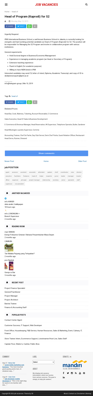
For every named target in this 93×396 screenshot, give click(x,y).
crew (72, 172)
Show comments (46, 153)
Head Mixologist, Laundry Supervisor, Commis (22, 130)
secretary (56, 180)
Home (46, 161)
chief (56, 172)
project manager (34, 180)
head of (34, 176)
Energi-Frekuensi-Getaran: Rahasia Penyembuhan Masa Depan (29, 235)
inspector (49, 176)
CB (32, 393)
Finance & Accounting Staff (16, 307)
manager (71, 176)
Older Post (82, 161)
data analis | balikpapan (14, 204)
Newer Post (9, 161)
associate (32, 172)
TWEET (21, 26)
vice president (19, 184)
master (78, 176)
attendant (41, 172)
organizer (15, 180)
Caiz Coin (12, 377)
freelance (26, 176)
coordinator (64, 172)
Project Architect (11, 300)
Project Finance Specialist (15, 288)
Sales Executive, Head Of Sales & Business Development (26, 119)
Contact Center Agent (13, 320)
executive (9, 176)
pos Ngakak (9, 260)
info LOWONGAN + (12, 214)
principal (23, 180)
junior (56, 176)
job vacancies (46, 4)
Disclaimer (81, 393)
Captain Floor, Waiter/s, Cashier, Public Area (22, 344)
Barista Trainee (10, 304)
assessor (15, 172)
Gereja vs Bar (10, 272)
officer (7, 180)
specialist (71, 180)
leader (63, 176)
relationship (46, 180)
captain (49, 172)
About (66, 393)
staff (78, 180)
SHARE (9, 26)
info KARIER (9, 201)
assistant (23, 172)
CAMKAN (8, 241)
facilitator (17, 176)
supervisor (9, 184)
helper (41, 176)
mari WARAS (10, 232)
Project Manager (11, 296)
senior (63, 180)
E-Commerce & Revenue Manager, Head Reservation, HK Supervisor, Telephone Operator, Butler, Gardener (45, 125)
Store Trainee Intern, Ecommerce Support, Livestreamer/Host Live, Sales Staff (36, 339)
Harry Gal (11, 363)
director (79, 172)
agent (7, 172)
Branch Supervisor (12, 216)
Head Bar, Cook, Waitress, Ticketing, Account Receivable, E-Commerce (31, 114)
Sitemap (88, 393)
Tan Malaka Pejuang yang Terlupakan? (20, 253)
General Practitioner (12, 292)
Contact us (72, 393)
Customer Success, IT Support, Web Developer (23, 325)
